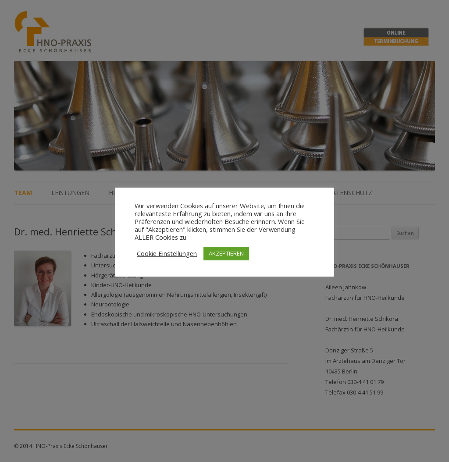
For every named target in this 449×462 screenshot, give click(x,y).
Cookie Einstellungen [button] (167, 253)
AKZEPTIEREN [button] (226, 253)
